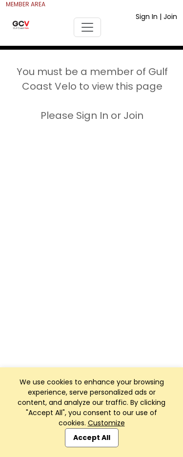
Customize (106, 423)
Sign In (147, 16)
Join (170, 16)
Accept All (91, 437)
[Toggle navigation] (87, 27)
